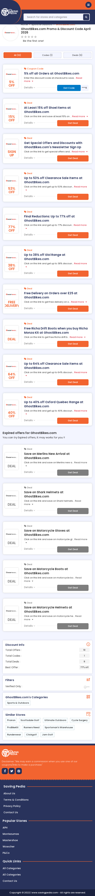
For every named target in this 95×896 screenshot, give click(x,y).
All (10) (17, 55)
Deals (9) (77, 55)
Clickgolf (31, 734)
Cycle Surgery (79, 720)
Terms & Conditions (16, 799)
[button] (88, 5)
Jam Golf (47, 734)
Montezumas (11, 834)
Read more (78, 116)
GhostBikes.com (65, 24)
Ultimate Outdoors (55, 720)
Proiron (11, 720)
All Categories (12, 868)
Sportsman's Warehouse (59, 727)
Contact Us (10, 881)
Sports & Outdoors (41, 24)
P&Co (6, 853)
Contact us (10, 812)
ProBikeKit (12, 727)
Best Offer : (47, 667)
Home (24, 24)
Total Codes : (47, 656)
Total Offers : (47, 650)
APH (5, 827)
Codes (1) (47, 55)
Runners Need (31, 727)
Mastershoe (10, 840)
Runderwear (14, 734)
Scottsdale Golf (30, 720)
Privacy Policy (12, 806)
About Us (9, 793)
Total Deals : (47, 661)
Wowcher (9, 846)
